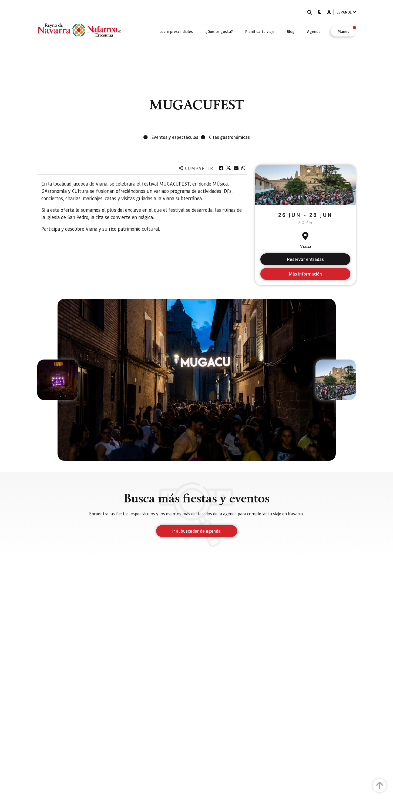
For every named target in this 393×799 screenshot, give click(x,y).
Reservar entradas (305, 259)
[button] (57, 380)
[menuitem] (176, 31)
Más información (305, 274)
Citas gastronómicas (229, 137)
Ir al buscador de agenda (196, 531)
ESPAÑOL (346, 12)
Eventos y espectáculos (175, 137)
